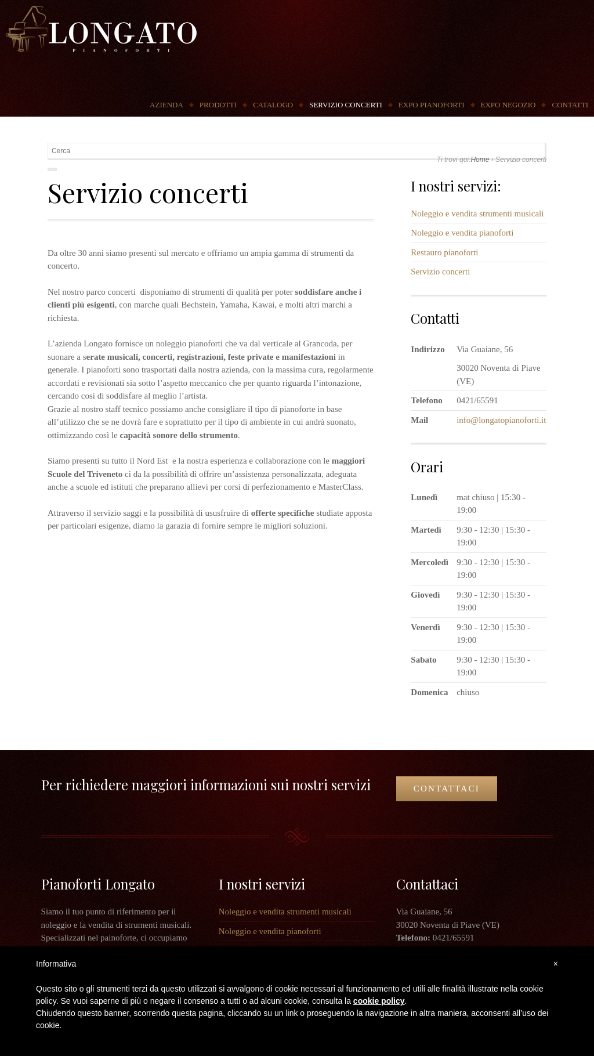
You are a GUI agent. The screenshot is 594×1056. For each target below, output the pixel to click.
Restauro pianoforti (444, 252)
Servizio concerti (345, 104)
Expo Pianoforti (432, 104)
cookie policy (379, 1001)
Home (479, 159)
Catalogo (273, 104)
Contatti (570, 104)
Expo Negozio (508, 104)
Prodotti (218, 104)
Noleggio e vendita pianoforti (462, 232)
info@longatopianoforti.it (501, 420)
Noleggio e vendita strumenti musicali (477, 213)
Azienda (166, 104)
